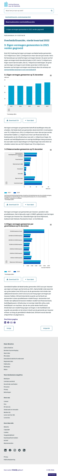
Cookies (6, 432)
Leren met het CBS (9, 415)
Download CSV (13, 120)
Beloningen (7, 392)
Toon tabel (29, 120)
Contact (6, 401)
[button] (29, 29)
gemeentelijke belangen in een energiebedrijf (20, 70)
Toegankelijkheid (9, 435)
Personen (6, 387)
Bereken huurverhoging (11, 350)
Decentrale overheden (10, 384)
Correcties (7, 417)
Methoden (7, 366)
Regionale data (8, 361)
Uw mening (52, 475)
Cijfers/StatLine (8, 347)
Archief (6, 440)
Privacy (6, 389)
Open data (7, 353)
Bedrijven (7, 378)
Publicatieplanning (9, 459)
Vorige (10, 328)
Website (6, 427)
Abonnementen (8, 443)
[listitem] (5, 322)
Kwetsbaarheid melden (11, 438)
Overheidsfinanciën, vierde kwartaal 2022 (18, 17)
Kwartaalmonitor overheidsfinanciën (20, 22)
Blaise (5, 369)
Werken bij (7, 412)
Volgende (47, 328)
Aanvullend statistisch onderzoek (14, 358)
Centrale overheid (9, 381)
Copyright (7, 429)
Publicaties (7, 364)
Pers (5, 404)
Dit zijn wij (7, 407)
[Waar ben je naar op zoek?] (29, 10)
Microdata (7, 356)
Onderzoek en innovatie (11, 409)
